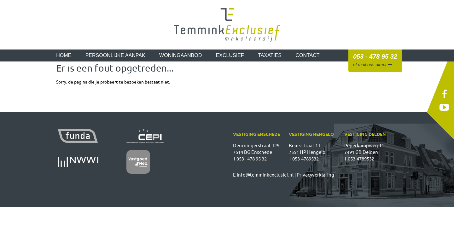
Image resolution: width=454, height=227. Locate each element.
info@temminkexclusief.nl (265, 175)
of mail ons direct (372, 64)
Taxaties (270, 55)
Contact (308, 55)
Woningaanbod (180, 55)
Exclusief (230, 55)
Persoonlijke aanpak (115, 55)
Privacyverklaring (315, 175)
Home (63, 55)
